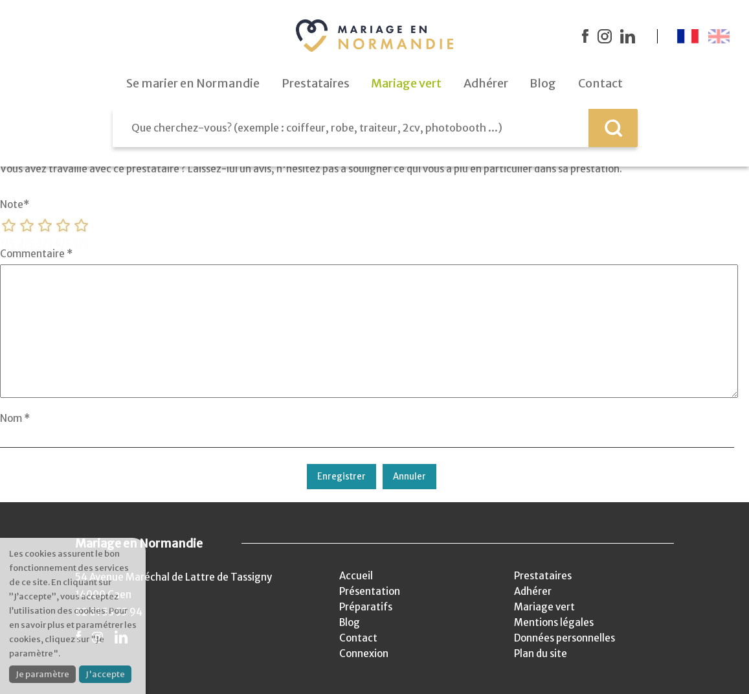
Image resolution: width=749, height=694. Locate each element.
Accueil (356, 576)
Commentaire (36, 254)
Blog (349, 622)
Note (14, 204)
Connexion (363, 653)
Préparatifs (365, 607)
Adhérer (533, 591)
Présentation (369, 591)
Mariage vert (544, 607)
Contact (358, 638)
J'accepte (105, 674)
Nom (15, 418)
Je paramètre (42, 674)
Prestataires (543, 576)
